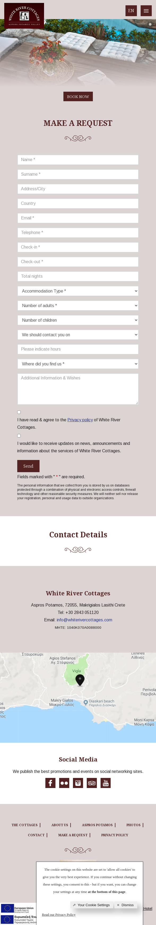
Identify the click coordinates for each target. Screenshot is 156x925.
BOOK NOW (78, 96)
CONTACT (36, 835)
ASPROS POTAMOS (97, 825)
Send (28, 466)
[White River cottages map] (78, 698)
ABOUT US (59, 825)
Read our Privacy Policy (59, 915)
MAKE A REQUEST (73, 835)
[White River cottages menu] (146, 10)
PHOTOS (134, 825)
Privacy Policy (114, 835)
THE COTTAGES (24, 825)
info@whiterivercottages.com (84, 620)
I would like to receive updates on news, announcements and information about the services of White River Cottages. (73, 447)
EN (131, 11)
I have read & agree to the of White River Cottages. (68, 423)
